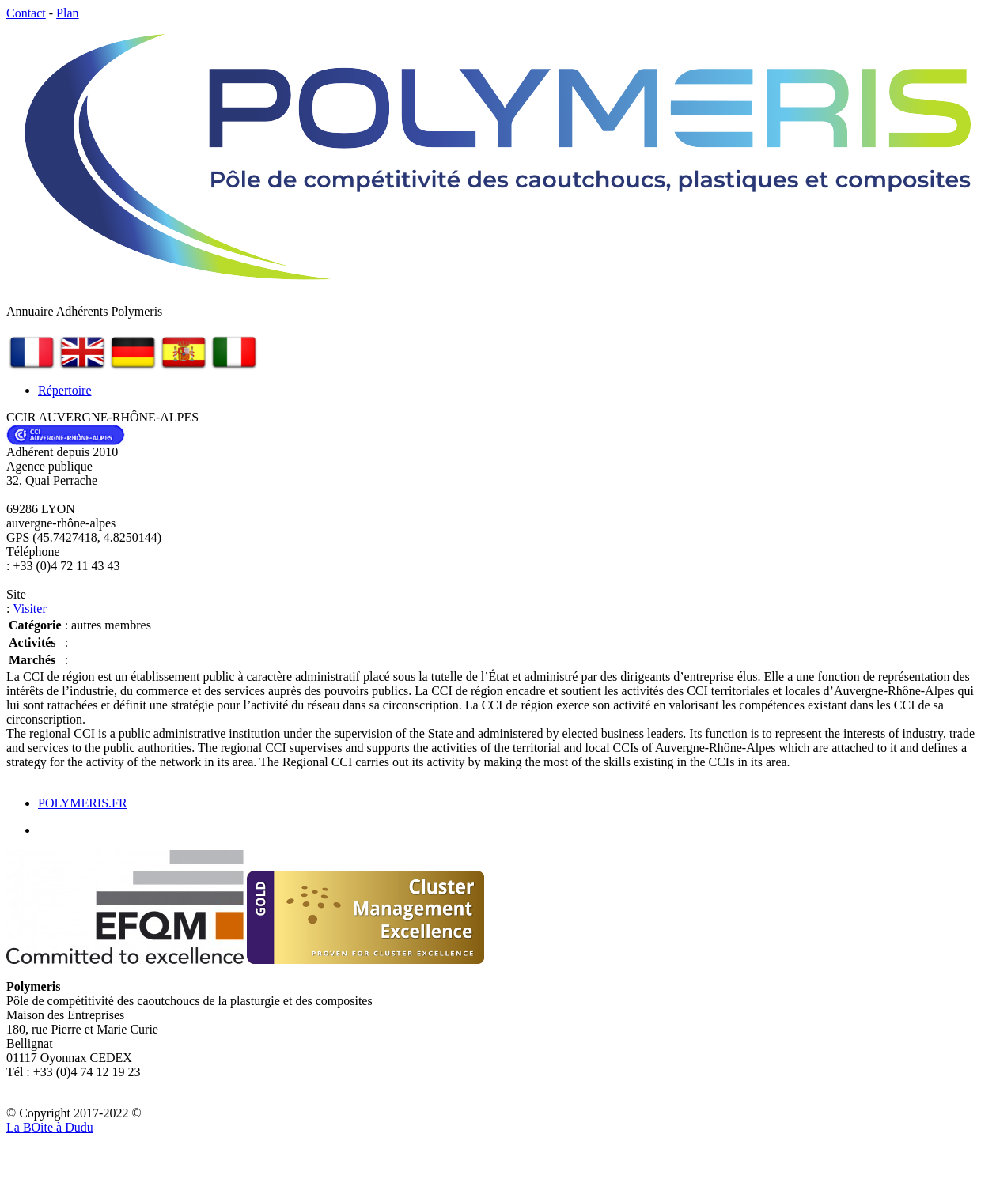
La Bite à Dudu (49, 1127)
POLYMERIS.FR (82, 803)
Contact (26, 13)
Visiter (30, 608)
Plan (67, 13)
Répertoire (65, 390)
